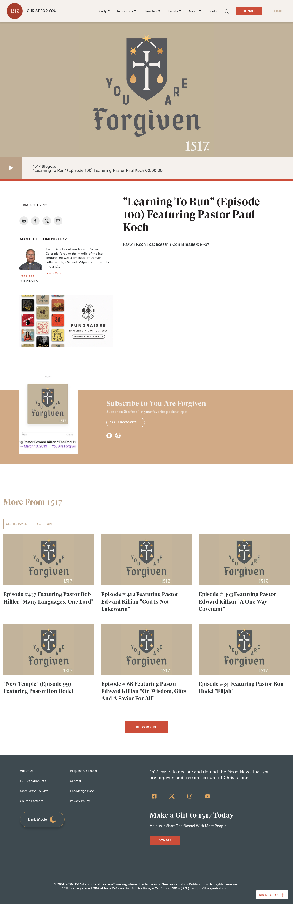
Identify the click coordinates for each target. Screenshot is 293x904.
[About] (195, 11)
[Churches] (152, 11)
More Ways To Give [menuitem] (34, 791)
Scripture (44, 524)
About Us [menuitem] (26, 771)
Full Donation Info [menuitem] (33, 781)
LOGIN (277, 11)
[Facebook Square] (154, 796)
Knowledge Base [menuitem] (82, 791)
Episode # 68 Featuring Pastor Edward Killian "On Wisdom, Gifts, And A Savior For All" (144, 691)
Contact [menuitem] (75, 781)
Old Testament (17, 524)
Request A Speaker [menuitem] (83, 771)
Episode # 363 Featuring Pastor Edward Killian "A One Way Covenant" (237, 601)
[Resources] (127, 11)
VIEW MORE (146, 727)
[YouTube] (207, 796)
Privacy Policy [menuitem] (80, 801)
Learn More (54, 273)
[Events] (174, 11)
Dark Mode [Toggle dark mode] (42, 820)
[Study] (104, 11)
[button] (227, 11)
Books (212, 11)
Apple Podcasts (125, 422)
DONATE (249, 11)
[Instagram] (189, 796)
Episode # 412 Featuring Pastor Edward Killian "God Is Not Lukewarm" (139, 601)
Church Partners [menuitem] (31, 801)
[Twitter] (172, 796)
